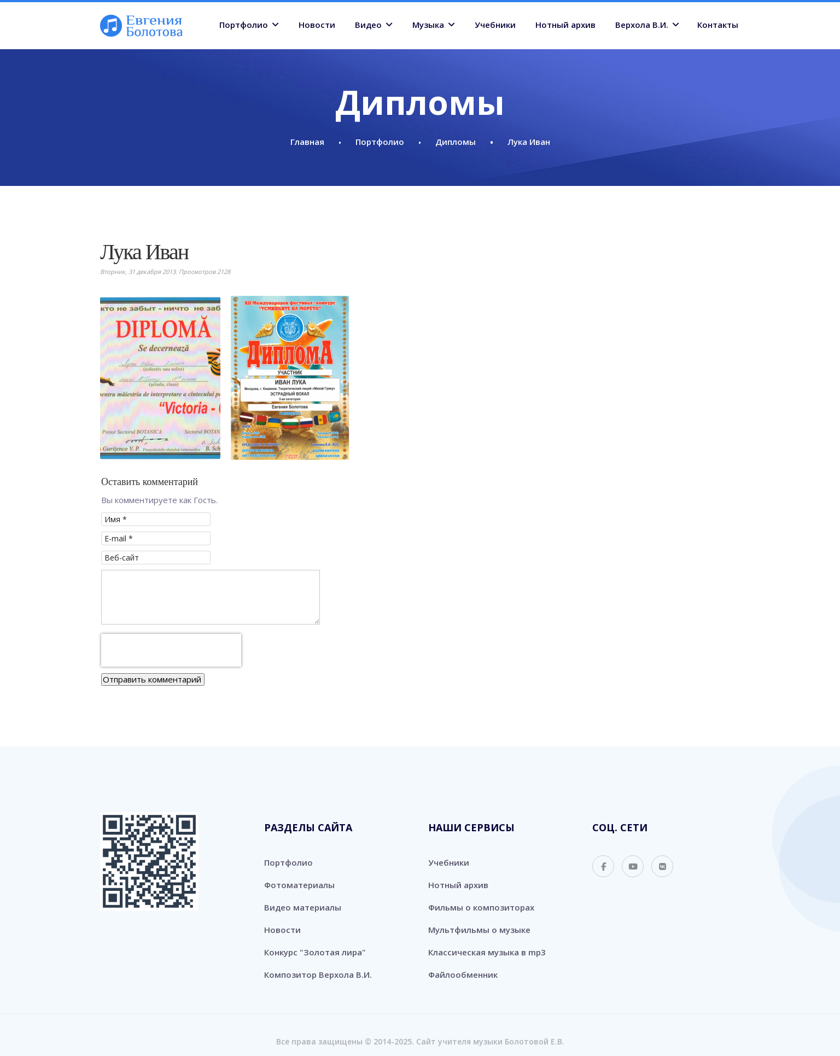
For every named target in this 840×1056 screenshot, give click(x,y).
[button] (160, 378)
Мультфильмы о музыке (479, 929)
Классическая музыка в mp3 (487, 952)
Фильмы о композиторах (481, 907)
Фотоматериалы (299, 884)
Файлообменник (463, 974)
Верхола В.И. (641, 24)
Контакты (717, 24)
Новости (317, 24)
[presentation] (171, 650)
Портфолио (243, 24)
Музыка (428, 24)
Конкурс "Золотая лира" (315, 952)
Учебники (495, 24)
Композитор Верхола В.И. (318, 974)
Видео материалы (302, 907)
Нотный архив (565, 24)
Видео (368, 24)
